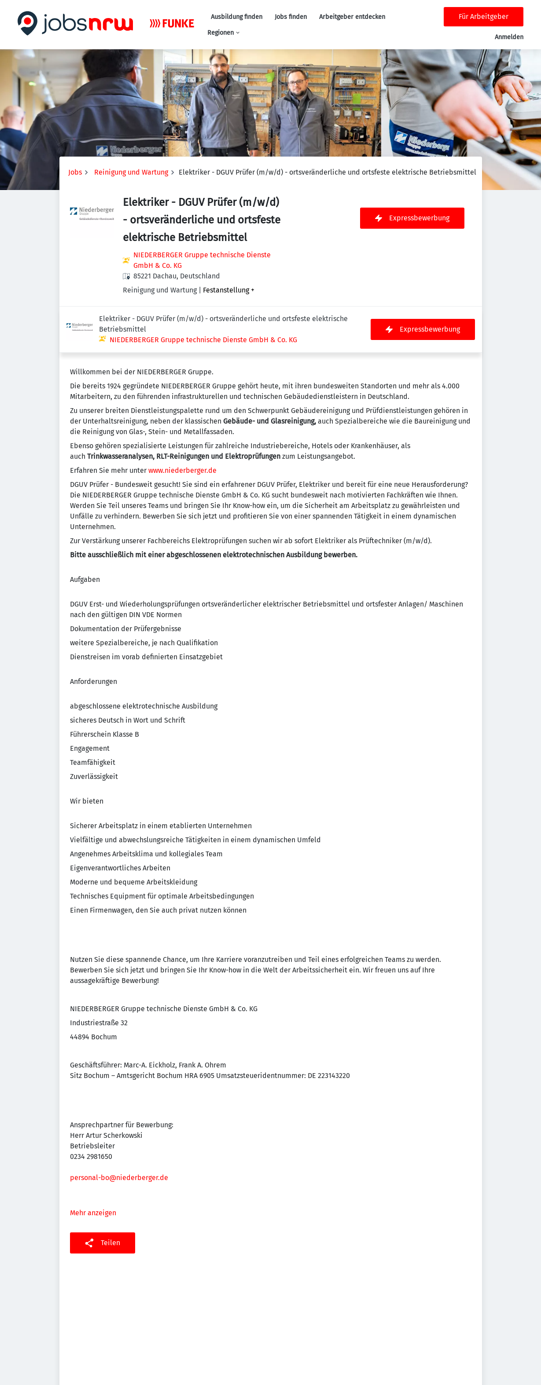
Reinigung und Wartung (131, 172)
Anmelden (509, 37)
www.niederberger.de (182, 424)
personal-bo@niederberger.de (119, 1131)
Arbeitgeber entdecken (352, 17)
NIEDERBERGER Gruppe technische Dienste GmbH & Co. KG (202, 260)
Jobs (75, 172)
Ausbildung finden (236, 17)
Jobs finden (291, 17)
